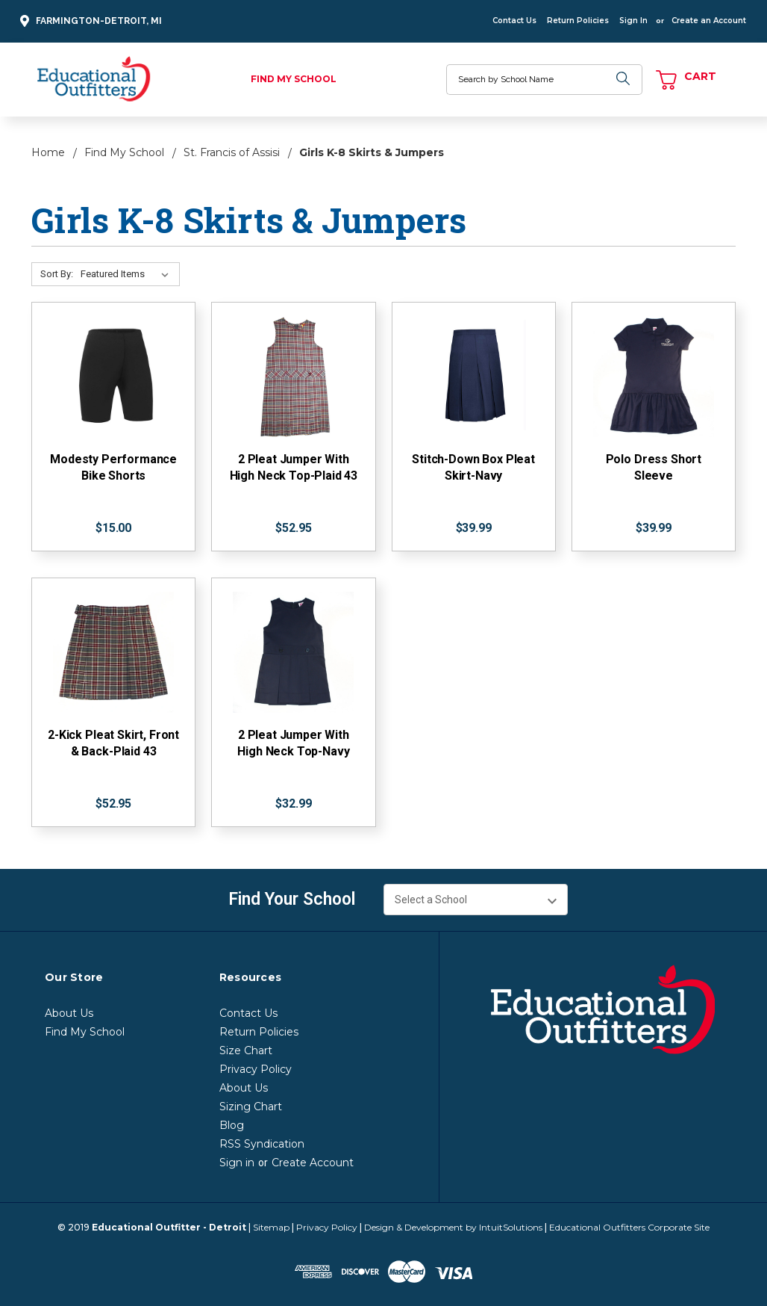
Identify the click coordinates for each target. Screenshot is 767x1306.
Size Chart (245, 1050)
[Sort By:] (127, 274)
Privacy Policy (255, 1069)
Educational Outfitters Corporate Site (629, 1227)
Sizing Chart (250, 1106)
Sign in (236, 1162)
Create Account (313, 1162)
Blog (231, 1125)
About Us (69, 1013)
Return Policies (578, 20)
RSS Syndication (261, 1144)
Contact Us (514, 20)
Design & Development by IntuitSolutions (453, 1227)
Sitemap (271, 1227)
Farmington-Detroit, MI (89, 21)
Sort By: (56, 273)
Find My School (293, 78)
